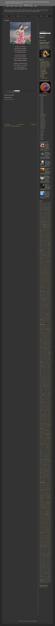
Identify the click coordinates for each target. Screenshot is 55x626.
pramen (43, 423)
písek (40, 402)
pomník (44, 414)
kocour (50, 307)
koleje (46, 308)
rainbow (41, 439)
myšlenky (49, 359)
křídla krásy (44, 319)
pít (49, 403)
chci (45, 282)
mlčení (48, 351)
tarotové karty (48, 505)
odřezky (47, 384)
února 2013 (42, 127)
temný (41, 508)
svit (42, 497)
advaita (46, 204)
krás (43, 314)
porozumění (49, 415)
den (45, 237)
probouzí (45, 426)
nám (50, 363)
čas (46, 230)
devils (50, 239)
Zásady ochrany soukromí (43, 586)
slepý (42, 468)
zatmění (40, 564)
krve (43, 318)
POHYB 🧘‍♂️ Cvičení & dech (44, 61)
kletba (40, 306)
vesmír (43, 534)
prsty (50, 429)
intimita (44, 290)
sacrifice (40, 456)
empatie (44, 256)
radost (47, 438)
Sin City (50, 464)
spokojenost (41, 480)
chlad (43, 283)
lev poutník (49, 333)
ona (45, 387)
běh (49, 215)
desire (45, 238)
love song (48, 338)
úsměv (44, 525)
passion (49, 397)
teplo (45, 509)
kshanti (50, 319)
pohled (45, 411)
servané (40, 461)
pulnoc (41, 437)
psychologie (41, 436)
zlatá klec (41, 570)
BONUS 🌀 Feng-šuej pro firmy (45, 66)
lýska (45, 339)
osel (49, 390)
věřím (40, 534)
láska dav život (44, 326)
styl (41, 493)
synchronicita (48, 499)
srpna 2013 (42, 119)
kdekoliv (50, 303)
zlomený (41, 571)
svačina (42, 494)
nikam (45, 375)
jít (49, 296)
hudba (46, 279)
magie (50, 339)
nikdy (47, 375)
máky (44, 340)
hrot (48, 278)
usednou (50, 524)
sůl (49, 493)
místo (40, 351)
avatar (48, 212)
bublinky (43, 223)
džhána (43, 253)
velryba (49, 532)
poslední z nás (41, 417)
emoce (43, 255)
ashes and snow (42, 211)
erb (50, 257)
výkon (42, 551)
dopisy (43, 243)
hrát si (49, 277)
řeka (50, 453)
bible (43, 217)
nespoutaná (41, 371)
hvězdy (47, 280)
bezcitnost (46, 216)
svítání (45, 497)
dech (41, 236)
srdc (49, 481)
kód (44, 308)
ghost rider (41, 268)
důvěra (49, 251)
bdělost (44, 215)
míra (44, 350)
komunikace (44, 309)
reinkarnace (49, 441)
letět (44, 333)
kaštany (40, 303)
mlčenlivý (41, 352)
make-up (41, 340)
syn (44, 499)
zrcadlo (48, 576)
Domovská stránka (20, 124)
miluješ (40, 349)
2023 (41, 100)
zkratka (44, 569)
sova (46, 475)
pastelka (41, 398)
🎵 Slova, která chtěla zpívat (33, 16)
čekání (40, 231)
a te (46, 203)
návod (49, 365)
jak (40, 292)
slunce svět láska (47, 469)
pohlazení (41, 411)
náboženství (47, 361)
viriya (50, 538)
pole (47, 413)
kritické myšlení (44, 317)
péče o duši (48, 398)
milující (49, 349)
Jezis (41, 296)
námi (43, 364)
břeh (45, 222)
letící (46, 333)
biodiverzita (49, 217)
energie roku (41, 257)
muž (49, 357)
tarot (43, 504)
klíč (42, 306)
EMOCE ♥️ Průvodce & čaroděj (44, 63)
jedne (40, 294)
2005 (41, 139)
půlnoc (44, 437)
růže (48, 452)
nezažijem (44, 374)
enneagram (45, 257)
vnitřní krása (48, 544)
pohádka (49, 410)
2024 (41, 99)
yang (46, 558)
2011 (41, 131)
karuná (49, 302)
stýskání (47, 493)
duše (40, 250)
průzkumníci (47, 430)
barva (47, 213)
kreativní (44, 315)
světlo (50, 495)
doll (47, 241)
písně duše (48, 402)
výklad (47, 550)
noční (44, 376)
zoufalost (49, 573)
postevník (46, 417)
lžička (47, 339)
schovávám (41, 463)
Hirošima (46, 271)
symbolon (44, 498)
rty (48, 451)
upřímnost (44, 524)
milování (41, 347)
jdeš (50, 292)
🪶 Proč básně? (12, 16)
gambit (40, 265)
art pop (45, 210)
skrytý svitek (41, 467)
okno (43, 387)
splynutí (40, 479)
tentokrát (43, 509)
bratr (40, 222)
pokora (44, 413)
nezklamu (48, 374)
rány (43, 440)
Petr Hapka (41, 400)
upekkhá (50, 523)
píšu (47, 403)
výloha (45, 551)
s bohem (50, 454)
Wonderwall (43, 557)
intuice (40, 291)
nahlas (50, 362)
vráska (46, 548)
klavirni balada (46, 305)
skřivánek (45, 467)
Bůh (43, 224)
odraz (44, 384)
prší (40, 430)
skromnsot (48, 466)
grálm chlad (48, 268)
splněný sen (48, 478)
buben (40, 223)
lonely (40, 338)
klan (40, 305)
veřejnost (49, 533)
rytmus (45, 453)
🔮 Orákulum (42, 16)
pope (41, 415)
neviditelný (45, 372)
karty (46, 302)
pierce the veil (41, 401)
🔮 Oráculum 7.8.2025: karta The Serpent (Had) (47, 153)
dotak (46, 244)
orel (43, 389)
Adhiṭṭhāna (43, 204)
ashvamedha (47, 211)
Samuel (49, 456)
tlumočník (44, 512)
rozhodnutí (48, 449)
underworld (46, 523)
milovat (44, 348)
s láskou (41, 455)
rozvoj (46, 451)
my (42, 358)
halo (49, 269)
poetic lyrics (41, 410)
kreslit (46, 315)
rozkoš (45, 450)
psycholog (48, 435)
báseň (46, 214)
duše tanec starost (42, 251)
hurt (49, 279)
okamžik (40, 387)
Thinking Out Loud (42, 511)
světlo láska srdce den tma (44, 496)
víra (47, 538)
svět (40, 495)
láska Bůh (41, 326)
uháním (50, 520)
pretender (46, 425)
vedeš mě (41, 531)
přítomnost (47, 434)
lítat (44, 337)
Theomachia (48, 510)
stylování (44, 493)
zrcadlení (45, 576)
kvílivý (41, 322)
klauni (42, 305)
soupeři (40, 475)
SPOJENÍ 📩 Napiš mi (43, 73)
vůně (48, 549)
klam (49, 304)
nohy (46, 376)
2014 (41, 112)
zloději (49, 570)
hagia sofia (46, 269)
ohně (43, 386)
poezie (45, 410)
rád (44, 438)
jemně (50, 294)
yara (49, 558)
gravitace (41, 269)
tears (44, 506)
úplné (41, 524)
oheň (48, 385)
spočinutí (44, 479)
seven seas (43, 461)
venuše (40, 533)
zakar (49, 560)
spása (46, 476)
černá (45, 231)
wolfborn (49, 556)
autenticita (44, 212)
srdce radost (46, 482)
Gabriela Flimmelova (47, 264)
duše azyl (44, 250)
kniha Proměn (46, 307)
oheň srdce (41, 386)
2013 (41, 113)
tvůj (47, 518)
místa (49, 350)
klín (49, 306)
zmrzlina (46, 572)
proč (40, 427)
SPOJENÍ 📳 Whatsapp (43, 72)
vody (49, 546)
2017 (41, 108)
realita (43, 441)
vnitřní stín (49, 545)
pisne (45, 402)
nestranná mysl (45, 371)
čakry (46, 229)
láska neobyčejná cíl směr (43, 327)
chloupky (49, 283)
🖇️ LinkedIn (42, 74)
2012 (41, 130)
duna (49, 249)
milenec (46, 345)
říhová (45, 454)
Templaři (44, 508)
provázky (47, 429)
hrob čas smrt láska (44, 278)
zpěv (41, 574)
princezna (41, 426)
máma (46, 340)
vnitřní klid (44, 544)
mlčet (43, 352)
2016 (41, 109)
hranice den (45, 277)
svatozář (49, 494)
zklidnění (41, 569)
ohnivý (46, 386)
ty (41, 519)
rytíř (43, 453)
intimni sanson (48, 290)
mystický (41, 359)
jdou (40, 293)
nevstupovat (48, 373)
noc (50, 375)
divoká (50, 240)
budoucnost (49, 223)
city (50, 228)
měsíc (46, 344)
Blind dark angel (47, 161)
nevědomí (41, 372)
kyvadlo (44, 322)
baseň (43, 214)
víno (44, 538)
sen (48, 460)
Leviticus (41, 334)
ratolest (49, 440)
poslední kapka (48, 416)
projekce (44, 427)
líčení (47, 335)
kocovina (41, 308)
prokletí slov (47, 427)
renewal (45, 442)
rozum (44, 451)
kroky (50, 317)
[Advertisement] (45, 24)
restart (40, 443)
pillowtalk (49, 401)
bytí (49, 225)
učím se (47, 520)
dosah (45, 243)
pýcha (49, 437)
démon (43, 237)
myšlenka (46, 359)
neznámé (41, 375)
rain (50, 438)
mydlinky (46, 358)
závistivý (44, 564)
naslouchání (49, 364)
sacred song (48, 455)
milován (46, 346)
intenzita (41, 290)
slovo (40, 469)
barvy (50, 213)
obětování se (46, 377)
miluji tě (46, 349)
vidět (49, 537)
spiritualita (41, 477)
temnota (50, 507)
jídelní (43, 296)
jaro (45, 292)
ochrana (49, 386)
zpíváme (46, 574)
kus (45, 321)
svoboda (48, 497)
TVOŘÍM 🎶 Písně (43, 70)
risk (50, 443)
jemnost (41, 295)
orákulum (41, 389)
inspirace (48, 288)
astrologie (41, 212)
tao (40, 504)
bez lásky (43, 216)
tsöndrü (45, 517)
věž (50, 536)
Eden (45, 253)
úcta (42, 520)
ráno (46, 439)
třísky (40, 517)
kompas (40, 309)
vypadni (49, 551)
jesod (47, 295)
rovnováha (47, 447)
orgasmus (46, 389)
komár (49, 308)
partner (46, 397)
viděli (46, 537)
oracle (48, 388)
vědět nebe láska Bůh (47, 531)
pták (50, 436)
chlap (46, 283)
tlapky (40, 512)
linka (49, 336)
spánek (43, 476)
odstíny (50, 384)
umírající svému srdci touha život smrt (45, 522)
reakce (40, 441)
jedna (49, 293)
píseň (43, 402)
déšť (50, 238)
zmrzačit (43, 572)
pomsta (50, 414)
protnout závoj (41, 429)
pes (44, 399)
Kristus (40, 317)
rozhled (40, 449)
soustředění (43, 475)
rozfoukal (48, 448)
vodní (44, 546)
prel (43, 425)
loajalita (47, 337)
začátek (46, 559)
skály (46, 465)
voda (41, 546)
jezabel (50, 295)
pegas (40, 399)
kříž (47, 319)
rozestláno (44, 448)
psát (44, 435)
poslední (44, 416)
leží (49, 334)
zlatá (49, 569)
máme (49, 340)
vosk (41, 548)
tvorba (40, 518)
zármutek (47, 562)
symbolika (41, 498)
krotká (41, 318)
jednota (47, 294)
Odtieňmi (42, 385)
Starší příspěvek (33, 124)
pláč (40, 404)
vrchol (49, 548)
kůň (49, 320)
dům (46, 249)
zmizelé (40, 572)
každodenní (43, 303)
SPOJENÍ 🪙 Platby (43, 71)
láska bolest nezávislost (47, 325)
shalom (44, 462)
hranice (42, 277)
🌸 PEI (47, 16)
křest (50, 318)
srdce (41, 482)
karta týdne (43, 302)
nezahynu (41, 374)
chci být (48, 282)
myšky (43, 359)
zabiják (40, 559)
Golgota (44, 268)
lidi (49, 335)
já (43, 291)
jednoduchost (43, 294)
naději (44, 362)
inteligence (48, 289)
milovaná (49, 346)
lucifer (40, 339)
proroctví (45, 428)
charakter (43, 282)
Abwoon (49, 203)
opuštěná (45, 388)
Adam (40, 204)
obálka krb (42, 377)
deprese (48, 237)
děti (43, 239)
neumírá (49, 371)
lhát (41, 335)
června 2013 (42, 122)
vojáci (40, 547)
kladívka (47, 304)
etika (47, 258)
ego (47, 253)
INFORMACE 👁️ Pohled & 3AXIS (45, 64)
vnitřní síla (45, 545)
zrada (48, 575)
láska (41, 324)
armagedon (42, 210)
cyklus (41, 229)
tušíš (47, 517)
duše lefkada (48, 250)
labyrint (49, 322)
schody (49, 462)
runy (43, 452)
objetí (50, 377)
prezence (49, 425)
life (47, 336)
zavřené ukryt (48, 564)
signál (47, 463)
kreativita (41, 315)
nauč (46, 365)
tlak (49, 511)
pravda (46, 423)
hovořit (40, 276)
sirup (43, 465)
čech (49, 230)
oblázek (42, 378)
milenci (43, 345)
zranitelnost (41, 576)
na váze (44, 361)
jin (45, 296)
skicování (49, 465)
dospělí (49, 243)
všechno (46, 549)
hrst (50, 278)
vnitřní (49, 543)
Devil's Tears (46, 239)
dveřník (45, 252)
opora (47, 387)
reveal (42, 443)
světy (49, 496)
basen (41, 214)
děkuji (40, 237)
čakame (44, 229)
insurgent (41, 289)
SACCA (45, 455)
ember (40, 255)
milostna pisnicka (42, 346)
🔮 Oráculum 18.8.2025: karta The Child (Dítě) (47, 177)
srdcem (43, 486)
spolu (40, 481)
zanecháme (48, 561)
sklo (40, 466)
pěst (46, 399)
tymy (40, 520)
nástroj (41, 365)
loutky (45, 338)
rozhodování (41, 450)
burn (42, 225)
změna (49, 571)
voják (42, 547)
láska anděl (46, 324)
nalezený (47, 363)
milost (49, 345)
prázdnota (41, 425)
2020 (41, 104)
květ (50, 321)
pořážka (41, 416)
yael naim (43, 558)
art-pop (49, 210)
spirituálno (44, 478)
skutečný (48, 467)
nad (50, 361)
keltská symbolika (42, 304)
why (45, 556)
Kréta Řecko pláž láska (43, 316)
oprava (50, 387)
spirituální (45, 477)
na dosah (47, 360)
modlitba (49, 353)
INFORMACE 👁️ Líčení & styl (44, 65)
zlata (46, 569)
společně (49, 480)
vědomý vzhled (45, 532)
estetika (45, 258)
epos (48, 257)
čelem (43, 231)
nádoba (47, 362)
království (41, 314)
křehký (47, 318)
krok (47, 317)
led (42, 332)
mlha (49, 352)
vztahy (46, 555)
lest (42, 333)
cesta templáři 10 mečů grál (45, 227)
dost (43, 244)
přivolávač (41, 435)
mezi (40, 345)
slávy (40, 468)
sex (50, 461)
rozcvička (41, 448)
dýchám (49, 252)
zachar (46, 560)
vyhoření (44, 550)
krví (45, 318)
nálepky (44, 363)
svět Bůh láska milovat (45, 495)
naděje (41, 362)
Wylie (40, 558)
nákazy (41, 363)
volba (45, 547)
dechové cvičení (46, 236)
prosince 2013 (42, 114)
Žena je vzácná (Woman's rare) (47, 192)
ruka (41, 452)
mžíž (41, 360)
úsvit (46, 525)
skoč (43, 466)
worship (47, 557)
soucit (46, 474)
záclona (43, 559)
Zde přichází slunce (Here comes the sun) (47, 144)
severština (47, 461)
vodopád (47, 546)
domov (43, 242)
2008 (41, 135)
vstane (40, 549)
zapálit (40, 562)
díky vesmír (41, 240)
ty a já (43, 519)
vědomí (41, 532)
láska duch (48, 326)
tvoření (43, 518)
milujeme (48, 348)
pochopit (48, 412)
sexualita (41, 462)
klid (44, 306)
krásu (49, 314)
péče (45, 398)
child (50, 282)
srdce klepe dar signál (47, 483)
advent (49, 204)
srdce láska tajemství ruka (47, 484)
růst (46, 452)
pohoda (48, 411)
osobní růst (46, 391)
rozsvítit (48, 450)
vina (42, 538)
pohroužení (41, 412)
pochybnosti (41, 413)
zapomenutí (43, 562)
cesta (44, 226)
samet (43, 456)
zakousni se (41, 561)
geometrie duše (42, 267)
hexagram (43, 271)
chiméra (41, 283)
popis (46, 415)
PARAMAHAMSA (42, 397)
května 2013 (42, 123)
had (43, 269)
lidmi (41, 336)
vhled (41, 537)
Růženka (41, 453)
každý (47, 303)
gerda (46, 267)
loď (49, 337)
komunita (48, 309)
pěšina (49, 399)
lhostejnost (44, 335)
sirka (40, 465)
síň (47, 464)
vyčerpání (41, 550)
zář (49, 562)
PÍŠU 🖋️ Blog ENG (43, 69)
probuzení (48, 426)
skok (45, 466)
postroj (49, 417)
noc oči (41, 376)
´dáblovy (41, 202)
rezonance (45, 443)
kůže (47, 321)
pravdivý (49, 423)
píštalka (45, 403)
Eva (49, 258)
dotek (48, 244)
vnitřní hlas (41, 544)
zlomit (43, 571)
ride (48, 443)
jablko (50, 291)
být (47, 225)
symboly (42, 499)
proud (44, 429)
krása (46, 314)
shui (46, 462)
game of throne (45, 265)
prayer (43, 424)
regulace (46, 441)
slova (49, 468)
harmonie (44, 270)
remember (42, 442)
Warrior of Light (42, 556)
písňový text (41, 403)
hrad (40, 277)
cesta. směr (43, 228)
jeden (46, 293)
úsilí (41, 525)
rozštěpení (41, 451)
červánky (49, 231)
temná (47, 507)
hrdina (40, 278)
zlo (46, 570)
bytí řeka (41, 226)
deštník (41, 239)
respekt (48, 442)
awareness (41, 213)
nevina (40, 373)
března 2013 (42, 126)
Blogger (35, 621)
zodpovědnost (45, 573)
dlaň (40, 241)
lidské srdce (44, 336)
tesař (48, 509)
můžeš (40, 358)
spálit (40, 476)
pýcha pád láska (41, 438)
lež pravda (46, 334)
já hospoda (46, 291)
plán (49, 404)
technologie (47, 506)
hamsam (41, 270)
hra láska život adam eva (47, 276)
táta (40, 506)
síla (44, 464)
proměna (41, 428)
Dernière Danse (41, 238)
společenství (45, 480)
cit (48, 228)
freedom (47, 263)
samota (46, 456)
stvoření (47, 492)
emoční (46, 255)
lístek (42, 337)
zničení (40, 573)
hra (42, 276)
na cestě (44, 360)
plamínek (46, 404)
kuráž (43, 321)
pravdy (40, 424)
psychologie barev (46, 436)
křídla (41, 319)
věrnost (43, 533)
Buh (40, 224)
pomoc (47, 414)
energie (48, 256)
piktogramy (45, 401)
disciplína (45, 240)
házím (47, 270)
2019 (41, 105)
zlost (45, 571)
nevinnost (44, 373)
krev (48, 316)
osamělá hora (42, 390)
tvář (49, 517)
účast (44, 520)
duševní (46, 251)
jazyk (47, 292)
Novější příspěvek (7, 124)
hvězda (44, 280)
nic (43, 375)
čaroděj (40, 230)
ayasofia (44, 213)
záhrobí (43, 560)
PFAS (44, 400)
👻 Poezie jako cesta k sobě (22, 16)
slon (46, 468)
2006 (41, 138)
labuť (46, 322)
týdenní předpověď (47, 519)
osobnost (45, 392)
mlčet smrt (46, 352)
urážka (47, 524)
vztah (43, 555)
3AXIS (48, 202)
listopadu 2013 (42, 115)
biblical (46, 217)
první (50, 430)
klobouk (40, 307)
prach (40, 423)
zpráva (45, 575)
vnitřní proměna (41, 545)
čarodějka (44, 230)
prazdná (46, 424)
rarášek (46, 440)
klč (49, 305)
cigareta (46, 228)
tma (46, 512)
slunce (43, 469)
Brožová (43, 222)
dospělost (41, 244)
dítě (47, 240)
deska (47, 238)
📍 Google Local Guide (43, 78)
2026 (41, 96)
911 (44, 203)
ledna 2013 (42, 128)
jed (44, 293)
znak (49, 572)
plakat (43, 404)
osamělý (46, 390)
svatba (45, 494)
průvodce (43, 430)
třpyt (42, 517)
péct (43, 398)
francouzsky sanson (42, 263)
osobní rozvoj (41, 391)
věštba (48, 536)
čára (49, 229)
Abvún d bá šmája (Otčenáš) (47, 169)
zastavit (46, 563)
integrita (44, 289)
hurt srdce (41, 280)
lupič (42, 339)
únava (43, 523)
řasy (47, 453)
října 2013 (41, 117)
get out (49, 267)
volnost (47, 547)
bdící (46, 215)
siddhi (44, 463)
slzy (45, 470)
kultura (47, 320)
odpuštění (41, 384)
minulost (41, 350)
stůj (44, 492)
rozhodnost (44, 449)
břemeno (49, 222)
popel (43, 415)
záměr (44, 561)
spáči (49, 475)
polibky (41, 414)
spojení (48, 479)
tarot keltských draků (42, 505)
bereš (40, 216)
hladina (49, 271)
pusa (46, 437)
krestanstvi (49, 315)
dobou (45, 241)
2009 (41, 134)
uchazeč (41, 521)
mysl (48, 358)
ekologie (45, 254)
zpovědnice (41, 575)
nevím (48, 372)
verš (45, 533)
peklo (42, 399)
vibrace (44, 537)
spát (49, 476)
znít (42, 573)
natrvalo (44, 365)
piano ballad (48, 400)
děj (49, 236)
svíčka (40, 497)
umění (50, 521)
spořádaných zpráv (44, 481)
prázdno (48, 424)
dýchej (40, 253)
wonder (40, 557)
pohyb (45, 412)
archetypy (46, 209)
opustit (41, 388)
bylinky (45, 225)
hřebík (41, 279)
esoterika (41, 258)
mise (46, 350)
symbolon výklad (49, 498)
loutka (43, 338)
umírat (40, 523)
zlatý (44, 570)
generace (49, 266)
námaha (41, 364)
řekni (41, 454)
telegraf (41, 507)
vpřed (43, 548)
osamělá (50, 389)
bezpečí (41, 217)
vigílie (40, 538)
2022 (41, 101)
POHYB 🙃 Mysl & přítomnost (44, 62)
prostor (48, 428)
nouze (49, 376)
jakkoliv (43, 292)
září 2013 (41, 118)
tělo (43, 507)
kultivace (44, 320)
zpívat (49, 574)
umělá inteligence (46, 521)
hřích (43, 279)
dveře (42, 252)
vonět (50, 547)
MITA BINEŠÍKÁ (44, 351)
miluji (43, 349)
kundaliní (41, 321)
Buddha (46, 223)
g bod (43, 264)
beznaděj (49, 216)
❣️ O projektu (6, 16)
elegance (49, 254)
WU (49, 557)
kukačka (41, 320)
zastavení (43, 563)
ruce (50, 451)
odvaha (45, 385)
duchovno (43, 249)
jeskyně (45, 295)
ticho (46, 511)
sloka (44, 468)
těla (50, 506)
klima (47, 306)
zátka (49, 563)
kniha (43, 307)
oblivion (45, 378)
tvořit (45, 518)
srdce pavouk (42, 485)
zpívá (43, 574)
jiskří (47, 296)
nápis (46, 364)
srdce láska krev (41, 484)
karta (40, 302)
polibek (50, 413)
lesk (40, 333)
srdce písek (46, 485)
